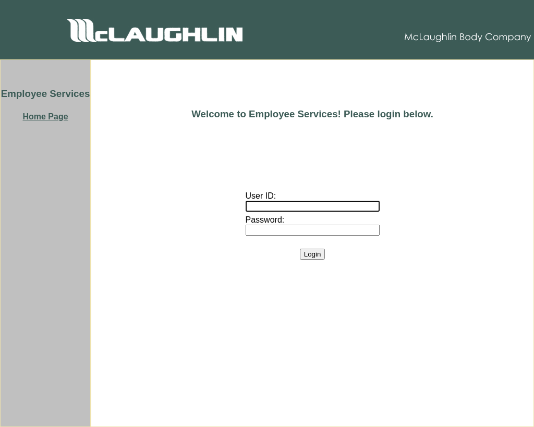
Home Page (45, 116)
